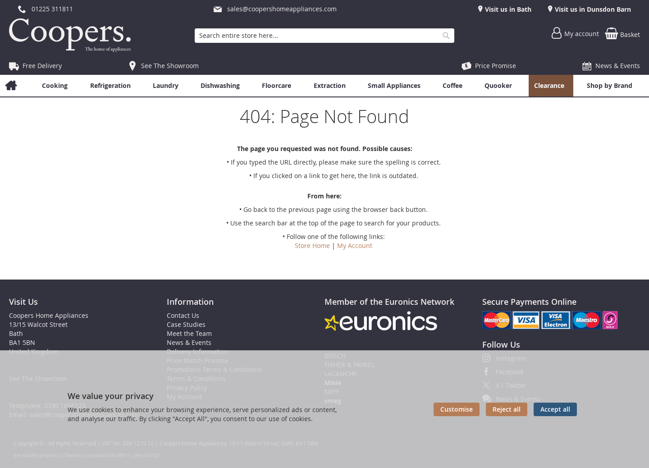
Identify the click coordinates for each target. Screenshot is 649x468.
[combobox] (324, 35)
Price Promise (495, 65)
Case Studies (186, 324)
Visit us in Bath (507, 9)
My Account (354, 245)
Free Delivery (42, 65)
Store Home (312, 245)
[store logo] (72, 35)
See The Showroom (170, 65)
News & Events (617, 65)
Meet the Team (189, 333)
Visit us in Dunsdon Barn (592, 9)
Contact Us (183, 315)
